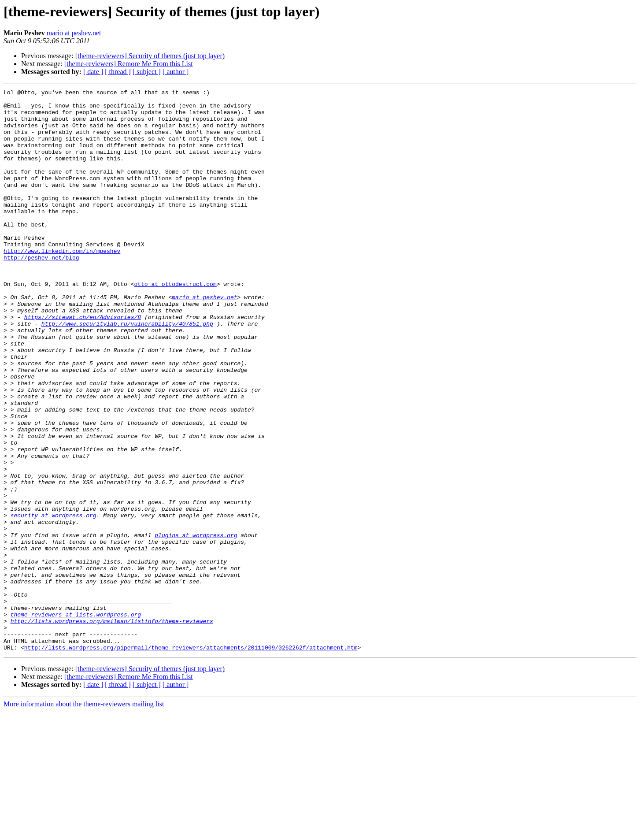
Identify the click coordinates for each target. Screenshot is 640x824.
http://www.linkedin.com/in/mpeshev (62, 284)
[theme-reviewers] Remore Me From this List (128, 63)
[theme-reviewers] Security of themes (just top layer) (150, 55)
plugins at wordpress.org (196, 625)
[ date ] (93, 71)
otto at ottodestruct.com (175, 323)
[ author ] (176, 71)
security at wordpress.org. (55, 601)
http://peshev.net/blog (41, 292)
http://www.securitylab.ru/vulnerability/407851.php (127, 371)
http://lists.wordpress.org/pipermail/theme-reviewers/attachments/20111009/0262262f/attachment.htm (191, 760)
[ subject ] (147, 71)
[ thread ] (118, 71)
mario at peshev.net (74, 33)
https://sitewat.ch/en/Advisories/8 (82, 363)
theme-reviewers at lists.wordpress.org (76, 720)
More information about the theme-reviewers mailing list (84, 816)
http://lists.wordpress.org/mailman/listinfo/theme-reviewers (112, 728)
